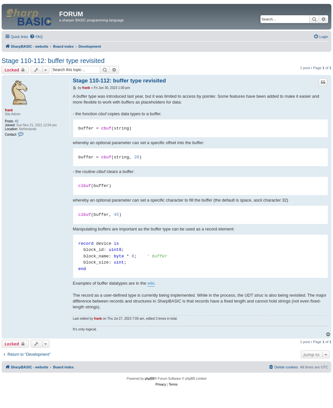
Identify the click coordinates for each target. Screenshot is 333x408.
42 (17, 121)
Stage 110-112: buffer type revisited (53, 60)
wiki (150, 283)
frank (9, 110)
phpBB (149, 378)
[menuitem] (36, 37)
